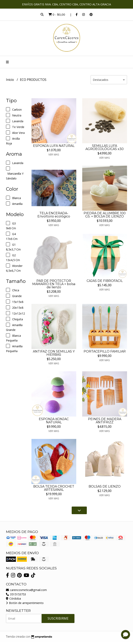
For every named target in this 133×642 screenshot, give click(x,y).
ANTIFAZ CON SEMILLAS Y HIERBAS (54, 353)
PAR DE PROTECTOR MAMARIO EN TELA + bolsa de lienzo (53, 284)
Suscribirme (58, 618)
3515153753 (16, 594)
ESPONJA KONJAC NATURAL (54, 420)
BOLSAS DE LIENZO (105, 486)
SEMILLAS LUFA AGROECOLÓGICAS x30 (104, 147)
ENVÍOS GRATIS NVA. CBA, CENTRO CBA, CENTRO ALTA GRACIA (66, 4)
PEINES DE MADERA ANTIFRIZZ (104, 420)
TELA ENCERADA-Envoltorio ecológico (53, 214)
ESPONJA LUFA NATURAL (53, 146)
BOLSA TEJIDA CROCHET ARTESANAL (53, 488)
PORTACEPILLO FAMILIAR (105, 351)
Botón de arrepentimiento (25, 603)
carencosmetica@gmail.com (26, 590)
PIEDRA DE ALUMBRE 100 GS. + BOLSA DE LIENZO (105, 214)
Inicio (10, 79)
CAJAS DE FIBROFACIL (105, 281)
